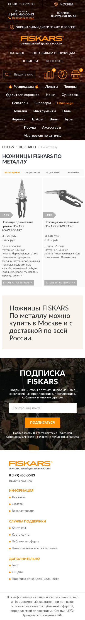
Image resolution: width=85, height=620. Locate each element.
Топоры (70, 86)
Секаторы (20, 103)
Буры (69, 119)
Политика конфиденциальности (35, 579)
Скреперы (42, 103)
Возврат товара (23, 511)
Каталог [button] (17, 53)
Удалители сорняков (22, 95)
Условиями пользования (52, 436)
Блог (15, 565)
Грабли (37, 119)
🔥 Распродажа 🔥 (23, 86)
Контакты (54, 61)
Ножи (50, 95)
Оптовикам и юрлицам (53, 53)
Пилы (66, 111)
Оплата (17, 504)
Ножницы (65, 103)
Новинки (30, 61)
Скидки (17, 572)
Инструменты (44, 111)
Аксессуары (51, 127)
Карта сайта (20, 535)
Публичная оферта (25, 541)
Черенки (19, 119)
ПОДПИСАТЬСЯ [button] (42, 422)
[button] (21, 17)
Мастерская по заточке (42, 135)
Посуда (30, 127)
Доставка (19, 497)
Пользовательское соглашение (34, 548)
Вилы (54, 119)
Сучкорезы (70, 95)
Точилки (20, 111)
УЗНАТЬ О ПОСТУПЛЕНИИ (17, 283)
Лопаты (51, 86)
